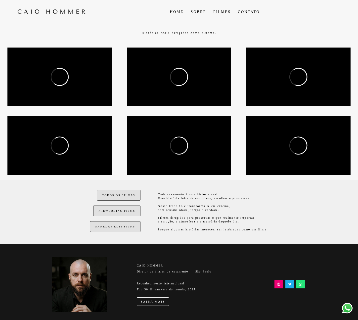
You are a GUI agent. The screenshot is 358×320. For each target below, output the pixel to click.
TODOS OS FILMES (118, 195)
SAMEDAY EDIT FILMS (115, 226)
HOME (176, 12)
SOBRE (198, 12)
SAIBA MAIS (153, 301)
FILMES (222, 12)
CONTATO (249, 12)
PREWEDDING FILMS (116, 210)
